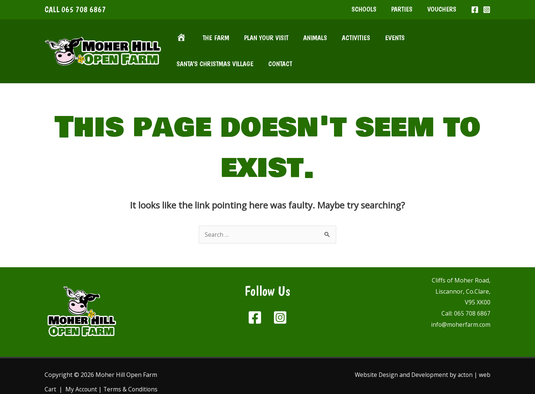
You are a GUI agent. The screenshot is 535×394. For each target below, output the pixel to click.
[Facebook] (475, 12)
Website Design (374, 358)
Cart (50, 373)
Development (428, 358)
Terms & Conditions (132, 373)
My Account (82, 373)
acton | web (473, 358)
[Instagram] (486, 12)
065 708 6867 (83, 12)
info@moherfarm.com (459, 308)
